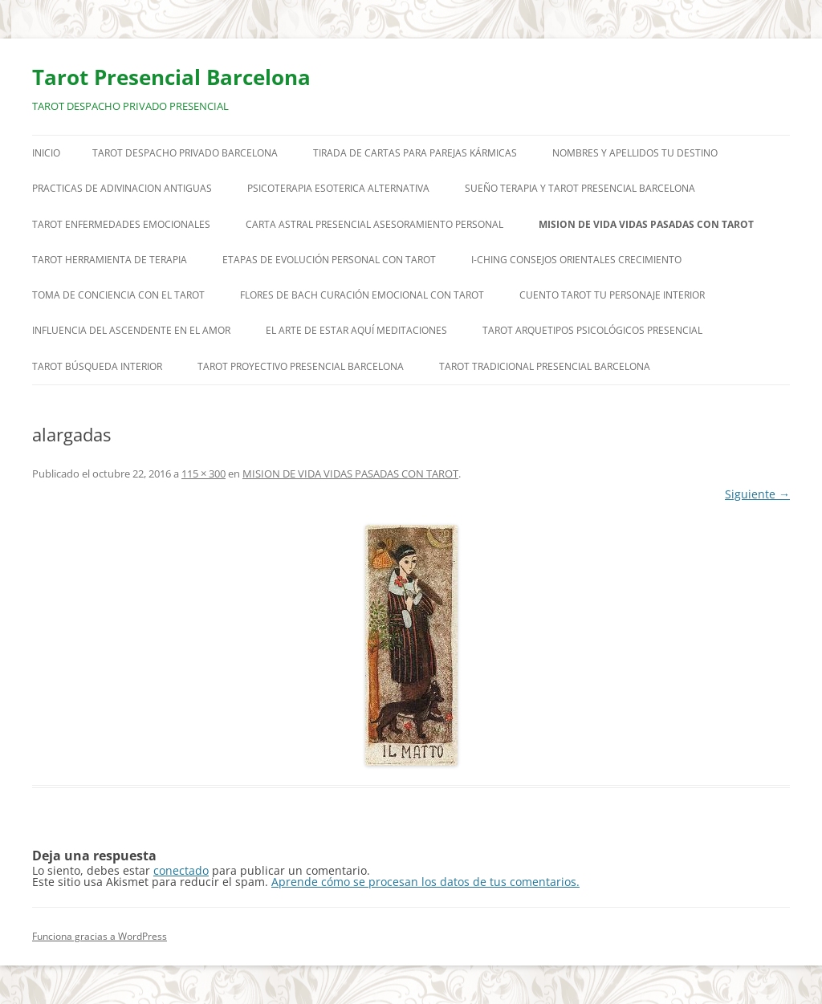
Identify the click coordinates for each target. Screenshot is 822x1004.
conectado (181, 870)
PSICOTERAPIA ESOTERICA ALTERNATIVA (338, 188)
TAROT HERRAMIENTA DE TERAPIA (109, 259)
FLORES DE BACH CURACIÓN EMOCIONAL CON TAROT (362, 295)
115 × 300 (203, 473)
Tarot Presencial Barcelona (171, 77)
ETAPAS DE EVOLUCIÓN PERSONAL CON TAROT (329, 259)
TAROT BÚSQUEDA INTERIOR (97, 366)
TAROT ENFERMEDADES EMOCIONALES (121, 224)
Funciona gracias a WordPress (99, 936)
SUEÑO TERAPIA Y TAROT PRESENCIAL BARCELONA (580, 188)
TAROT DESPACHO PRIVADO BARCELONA (185, 153)
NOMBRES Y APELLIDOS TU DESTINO (635, 153)
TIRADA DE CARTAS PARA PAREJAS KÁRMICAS (415, 153)
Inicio (46, 153)
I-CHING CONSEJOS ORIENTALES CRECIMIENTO (576, 259)
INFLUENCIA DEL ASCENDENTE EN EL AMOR (131, 330)
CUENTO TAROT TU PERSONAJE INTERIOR (612, 295)
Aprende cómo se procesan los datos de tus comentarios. (425, 881)
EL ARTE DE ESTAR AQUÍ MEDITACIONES (356, 330)
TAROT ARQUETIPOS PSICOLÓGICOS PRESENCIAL (592, 330)
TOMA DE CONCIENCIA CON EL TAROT (118, 295)
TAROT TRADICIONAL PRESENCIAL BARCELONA (544, 366)
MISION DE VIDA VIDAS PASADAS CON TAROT (646, 224)
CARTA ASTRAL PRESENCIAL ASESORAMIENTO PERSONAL (374, 224)
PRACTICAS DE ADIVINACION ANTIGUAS (122, 188)
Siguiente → (757, 494)
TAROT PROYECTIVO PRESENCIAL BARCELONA (300, 366)
